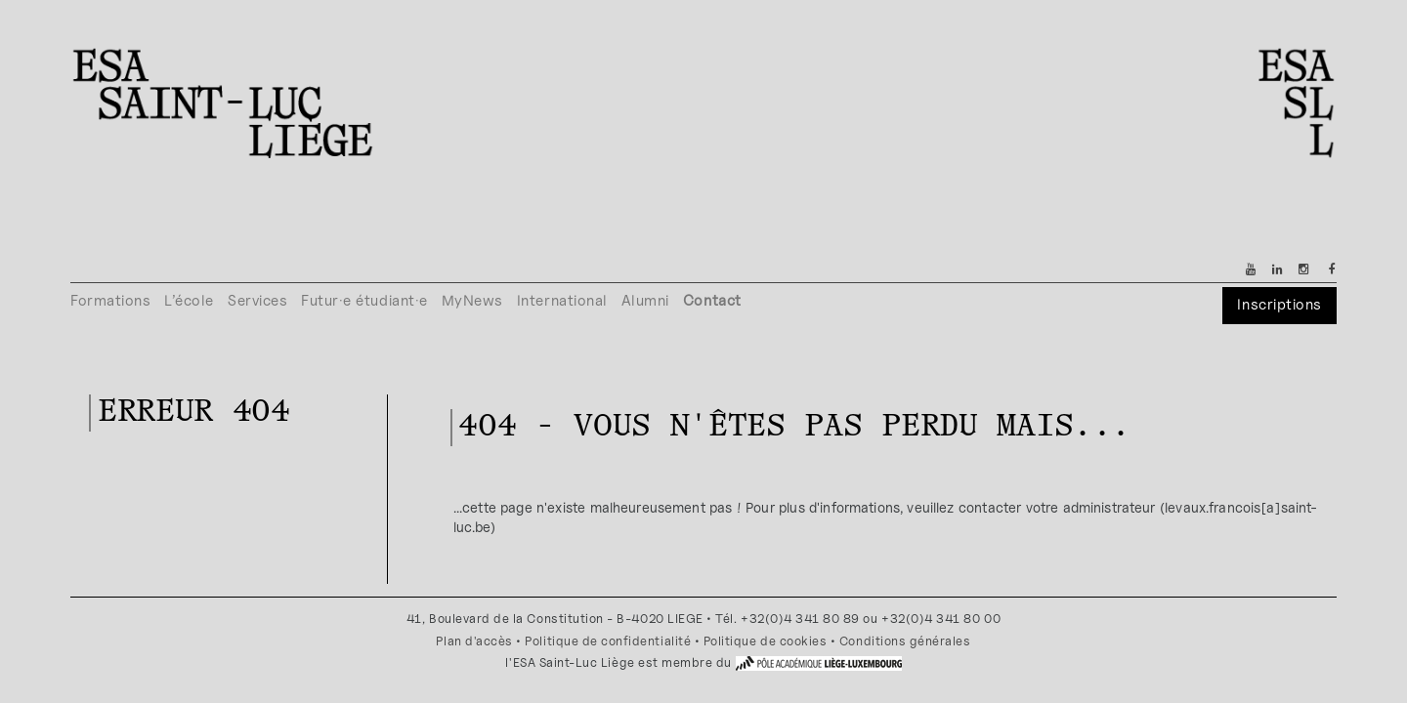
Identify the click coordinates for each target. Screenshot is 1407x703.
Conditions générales (905, 641)
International (562, 300)
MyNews (472, 300)
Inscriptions (1279, 304)
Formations (110, 300)
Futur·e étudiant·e (364, 300)
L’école (189, 300)
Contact (712, 300)
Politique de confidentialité (608, 641)
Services (257, 300)
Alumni (645, 300)
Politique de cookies (766, 641)
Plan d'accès (474, 641)
